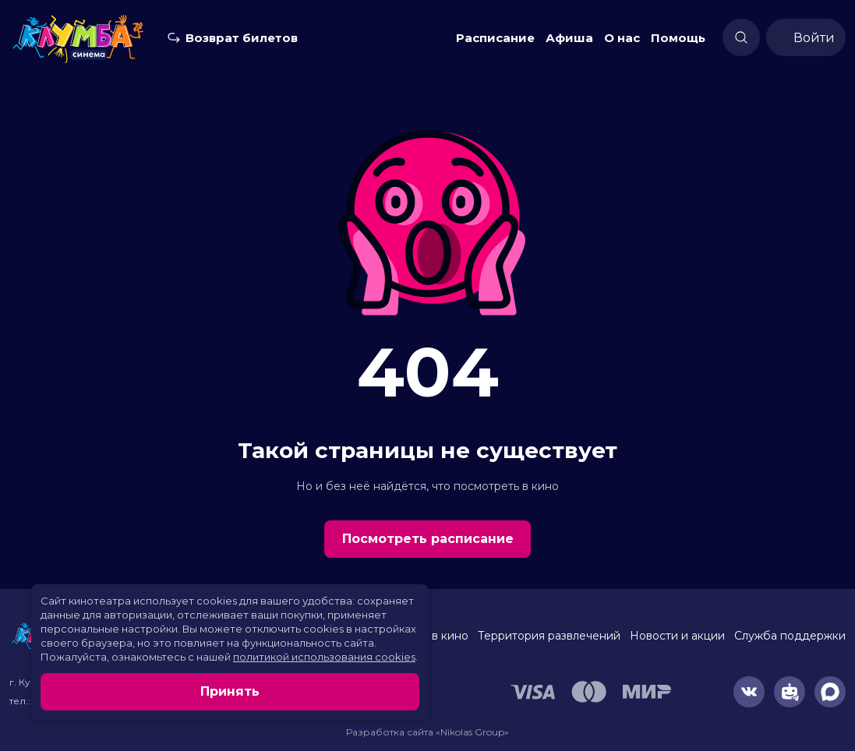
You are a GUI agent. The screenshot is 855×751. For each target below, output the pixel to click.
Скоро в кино (431, 636)
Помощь (678, 37)
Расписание (495, 37)
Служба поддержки (790, 636)
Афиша (569, 37)
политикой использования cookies (324, 657)
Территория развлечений (549, 636)
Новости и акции (677, 636)
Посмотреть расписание (428, 538)
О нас (622, 37)
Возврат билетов (241, 37)
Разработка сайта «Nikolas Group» (427, 732)
